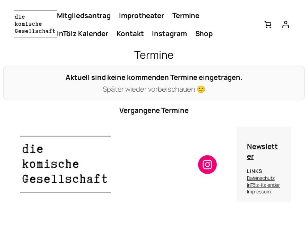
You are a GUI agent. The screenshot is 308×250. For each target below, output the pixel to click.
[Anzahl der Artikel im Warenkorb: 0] (268, 24)
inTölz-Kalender (263, 185)
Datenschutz (261, 178)
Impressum (259, 191)
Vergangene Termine (153, 110)
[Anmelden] (285, 24)
